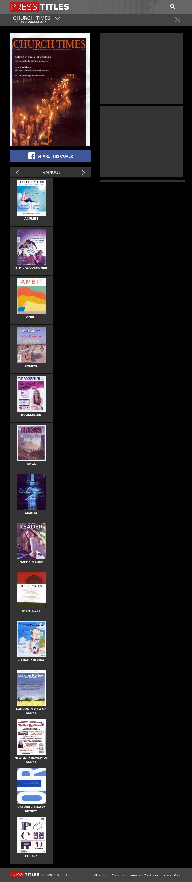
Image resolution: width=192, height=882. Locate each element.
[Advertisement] (141, 68)
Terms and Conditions (143, 875)
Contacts (118, 875)
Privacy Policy (172, 875)
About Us (100, 875)
